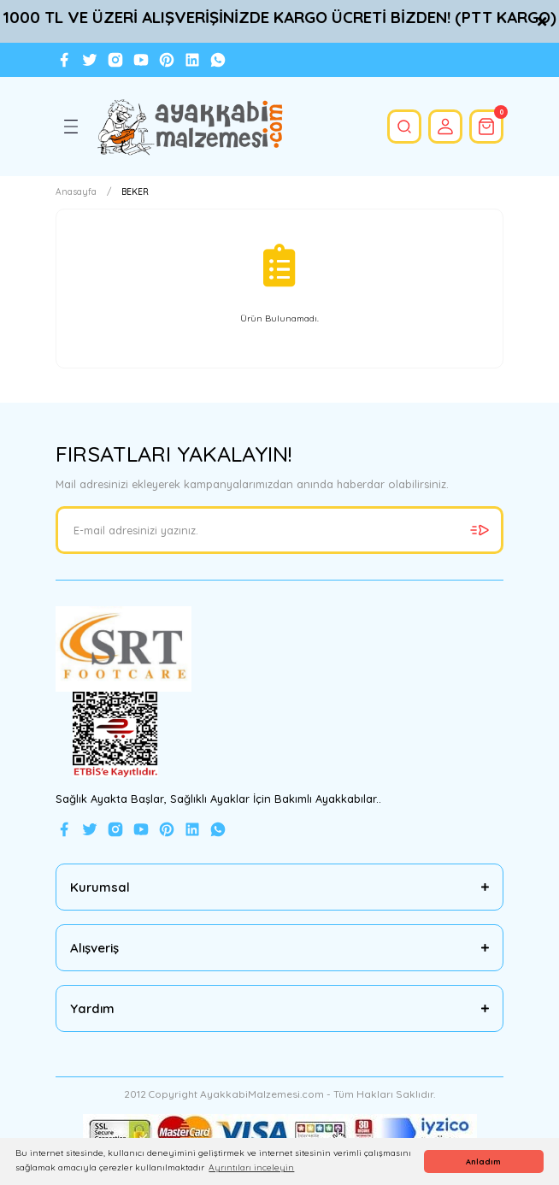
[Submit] (479, 530)
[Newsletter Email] (279, 530)
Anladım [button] (483, 1161)
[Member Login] (445, 126)
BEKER (135, 192)
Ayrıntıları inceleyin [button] (251, 1167)
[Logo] (189, 126)
